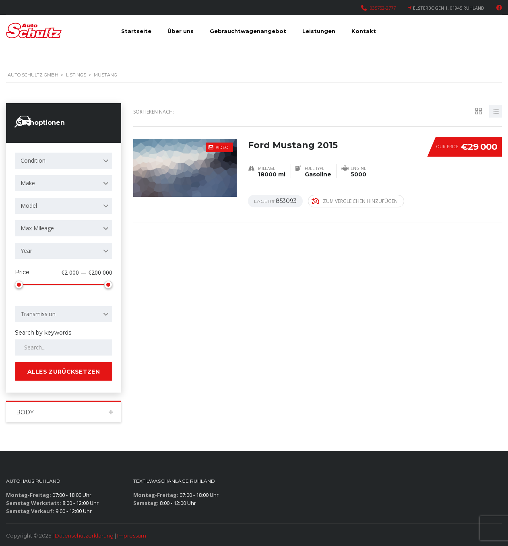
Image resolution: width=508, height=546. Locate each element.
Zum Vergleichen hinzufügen (355, 200)
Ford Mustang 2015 (293, 142)
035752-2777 (383, 8)
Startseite (136, 31)
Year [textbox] (26, 250)
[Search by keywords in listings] (63, 347)
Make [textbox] (28, 183)
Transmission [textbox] (38, 314)
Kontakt (363, 31)
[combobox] (63, 161)
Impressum (131, 535)
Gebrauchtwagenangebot (248, 31)
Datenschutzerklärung (84, 535)
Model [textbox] (29, 205)
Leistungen (318, 31)
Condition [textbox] (33, 160)
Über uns (180, 31)
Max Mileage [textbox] (37, 228)
